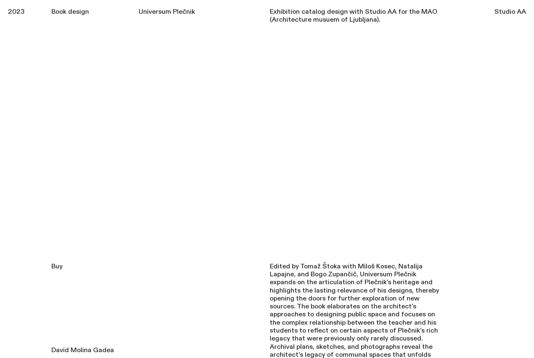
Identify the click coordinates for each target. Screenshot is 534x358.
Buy (57, 266)
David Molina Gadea (82, 350)
